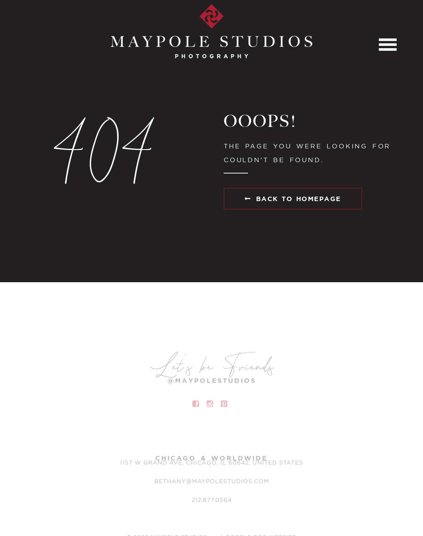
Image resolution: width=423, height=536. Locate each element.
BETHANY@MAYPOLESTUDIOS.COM (211, 482)
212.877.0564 (212, 501)
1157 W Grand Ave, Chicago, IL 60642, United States (211, 464)
